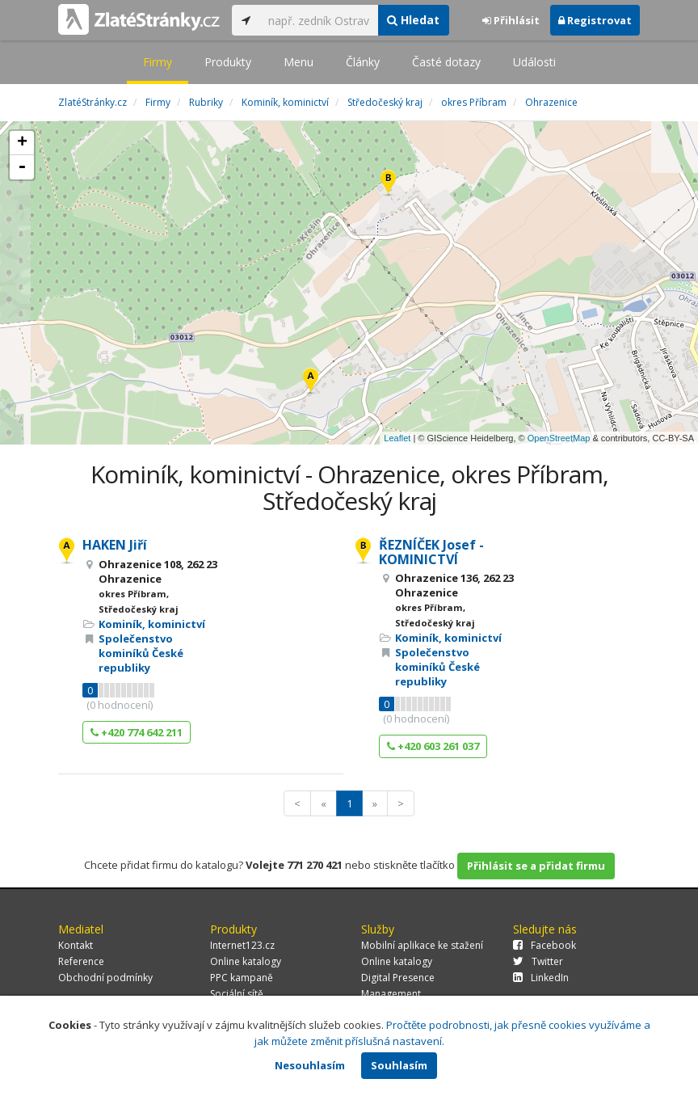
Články (363, 62)
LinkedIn (541, 977)
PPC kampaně (241, 977)
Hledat (413, 19)
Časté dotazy (446, 62)
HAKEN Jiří (114, 545)
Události (534, 62)
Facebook (544, 945)
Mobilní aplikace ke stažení (422, 945)
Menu (298, 62)
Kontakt (75, 945)
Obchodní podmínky (105, 977)
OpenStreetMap (559, 438)
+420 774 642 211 (136, 732)
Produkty (227, 62)
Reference (81, 961)
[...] (318, 20)
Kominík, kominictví (152, 624)
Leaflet (397, 438)
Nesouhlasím (310, 1065)
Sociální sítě (236, 994)
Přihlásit (511, 20)
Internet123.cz (242, 945)
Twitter (538, 961)
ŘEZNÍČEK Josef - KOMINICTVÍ (431, 552)
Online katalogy (245, 961)
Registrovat (595, 20)
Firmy (157, 62)
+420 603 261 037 (433, 746)
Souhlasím (399, 1065)
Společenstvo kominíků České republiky (141, 653)
